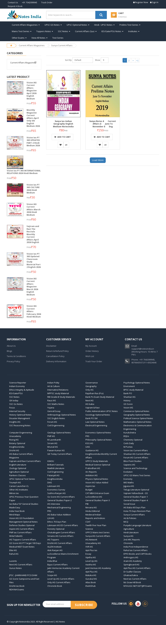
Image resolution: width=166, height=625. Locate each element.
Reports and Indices (95, 518)
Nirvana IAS (91, 507)
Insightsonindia (16, 446)
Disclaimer (51, 345)
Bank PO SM (91, 418)
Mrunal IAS (52, 446)
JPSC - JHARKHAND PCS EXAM (23, 575)
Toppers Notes (44, 31)
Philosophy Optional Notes (98, 439)
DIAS (49, 482)
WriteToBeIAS (16, 536)
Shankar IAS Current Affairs (137, 453)
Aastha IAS (90, 564)
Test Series (57, 37)
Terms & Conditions (16, 356)
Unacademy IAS (93, 543)
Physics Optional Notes (96, 478)
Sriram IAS (52, 443)
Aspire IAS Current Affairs (21, 528)
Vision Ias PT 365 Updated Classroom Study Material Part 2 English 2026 (34, 260)
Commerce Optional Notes (136, 411)
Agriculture (129, 528)
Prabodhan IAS (92, 468)
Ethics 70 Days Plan (56, 521)
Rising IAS (14, 439)
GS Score (128, 404)
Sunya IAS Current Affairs (97, 536)
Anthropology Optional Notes (61, 414)
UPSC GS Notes (53, 24)
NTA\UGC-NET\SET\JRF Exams (138, 585)
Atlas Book (90, 582)
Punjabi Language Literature (137, 525)
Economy (128, 478)
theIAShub (90, 585)
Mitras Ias (14, 493)
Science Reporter (17, 382)
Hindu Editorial (92, 511)
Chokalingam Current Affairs (61, 532)
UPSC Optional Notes (78, 24)
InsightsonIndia (54, 478)
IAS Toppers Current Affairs (22, 539)
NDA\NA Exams (16, 589)
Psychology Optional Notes (137, 382)
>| (137, 60)
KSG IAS (89, 443)
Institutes (133, 31)
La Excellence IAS (93, 496)
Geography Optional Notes (137, 414)
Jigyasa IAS (129, 486)
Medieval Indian (93, 514)
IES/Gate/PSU (16, 393)
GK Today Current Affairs (59, 453)
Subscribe (84, 605)
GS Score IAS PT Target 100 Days (25, 543)
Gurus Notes (15, 568)
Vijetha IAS (90, 557)
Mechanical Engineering (59, 507)
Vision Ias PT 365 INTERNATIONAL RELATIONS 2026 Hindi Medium (24, 172)
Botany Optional (17, 443)
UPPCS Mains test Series (97, 532)
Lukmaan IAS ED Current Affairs (62, 525)
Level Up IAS (91, 561)
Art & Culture (53, 386)
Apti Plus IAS (91, 571)
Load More (98, 160)
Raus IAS (51, 400)
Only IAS (89, 389)
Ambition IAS (91, 475)
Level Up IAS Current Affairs (60, 578)
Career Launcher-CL (19, 486)
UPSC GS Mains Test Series (137, 475)
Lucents (13, 561)
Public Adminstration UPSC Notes (101, 411)
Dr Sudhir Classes (132, 571)
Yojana (50, 407)
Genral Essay (53, 411)
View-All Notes (39, 37)
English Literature (17, 464)
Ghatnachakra (131, 575)
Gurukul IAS (91, 578)
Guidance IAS (92, 450)
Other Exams (19, 37)
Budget (88, 489)
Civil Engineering (55, 471)
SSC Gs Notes (16, 404)
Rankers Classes (17, 475)
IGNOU (50, 461)
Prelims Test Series (129, 24)
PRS (87, 436)
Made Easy (14, 507)
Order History (92, 351)
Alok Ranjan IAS (55, 550)
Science (89, 528)
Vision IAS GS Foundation (21, 518)
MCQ (126, 521)
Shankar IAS (130, 396)
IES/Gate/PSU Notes (112, 31)
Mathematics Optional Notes (137, 421)
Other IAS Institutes (18, 489)
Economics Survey (56, 489)
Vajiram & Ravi (92, 407)
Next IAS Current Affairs (20, 564)
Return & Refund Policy (57, 351)
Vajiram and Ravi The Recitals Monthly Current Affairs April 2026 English (33, 234)
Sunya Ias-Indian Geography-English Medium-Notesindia (63, 124)
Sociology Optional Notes (97, 414)
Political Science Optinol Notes (138, 418)
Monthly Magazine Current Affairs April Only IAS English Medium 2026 (33, 118)
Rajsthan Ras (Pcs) (94, 393)
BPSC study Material (133, 389)
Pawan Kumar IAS (56, 450)
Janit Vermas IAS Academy (98, 568)
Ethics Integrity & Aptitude (21, 389)
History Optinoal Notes (20, 414)
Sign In (154, 2)
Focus (12, 407)
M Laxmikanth (54, 439)
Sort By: (68, 60)
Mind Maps (14, 514)
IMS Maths (129, 482)
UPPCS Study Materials (96, 461)
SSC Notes (64, 31)
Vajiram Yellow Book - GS (136, 493)
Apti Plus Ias (91, 550)
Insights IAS (14, 421)
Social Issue (129, 503)
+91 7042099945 (29, 2)
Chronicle (128, 543)
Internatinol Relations (57, 389)
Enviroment (129, 386)
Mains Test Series (21, 31)
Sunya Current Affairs (61, 45)
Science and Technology (135, 468)
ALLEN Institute (54, 546)
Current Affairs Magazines (26, 24)
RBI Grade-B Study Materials (61, 396)
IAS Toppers (53, 539)
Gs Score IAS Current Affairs (61, 496)
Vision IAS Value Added (96, 482)
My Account (91, 345)
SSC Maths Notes (55, 404)
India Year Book (17, 511)
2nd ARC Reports (132, 539)
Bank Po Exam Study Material (99, 396)
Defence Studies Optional (22, 525)
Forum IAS (52, 421)
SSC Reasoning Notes (19, 425)
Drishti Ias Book (16, 585)
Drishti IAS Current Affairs (59, 543)
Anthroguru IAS (131, 557)
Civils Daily (129, 443)
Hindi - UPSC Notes (104, 24)
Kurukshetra (130, 432)
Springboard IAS (131, 564)
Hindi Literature (131, 532)
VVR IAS (89, 546)
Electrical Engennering (96, 425)
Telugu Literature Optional (136, 489)
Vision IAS (128, 407)
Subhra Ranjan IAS (56, 493)
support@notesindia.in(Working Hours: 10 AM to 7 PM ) (144, 351)
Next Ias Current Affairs (135, 578)
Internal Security (17, 411)
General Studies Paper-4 (136, 500)
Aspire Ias (90, 486)
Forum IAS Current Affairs (136, 457)
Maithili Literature (55, 468)
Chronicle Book (54, 585)
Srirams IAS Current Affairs (60, 536)
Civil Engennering (55, 425)
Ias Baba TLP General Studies (23, 503)
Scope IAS (52, 575)
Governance (91, 382)
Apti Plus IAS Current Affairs (137, 568)
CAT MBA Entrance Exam (97, 493)
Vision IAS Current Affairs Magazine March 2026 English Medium (32, 286)
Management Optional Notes (23, 521)
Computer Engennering (20, 432)
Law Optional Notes (95, 421)
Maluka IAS (90, 575)
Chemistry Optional (133, 439)
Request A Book (15, 6)
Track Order (46, 2)
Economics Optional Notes (98, 432)
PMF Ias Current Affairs (20, 532)
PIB (87, 503)
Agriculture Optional (19, 471)
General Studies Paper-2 (59, 500)
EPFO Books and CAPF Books (138, 553)
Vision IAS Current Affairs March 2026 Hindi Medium (33, 209)
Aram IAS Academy (133, 561)
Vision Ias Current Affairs (136, 450)
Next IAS (89, 400)
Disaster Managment (19, 418)
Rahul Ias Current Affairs (136, 550)
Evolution (128, 471)
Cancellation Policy (55, 356)
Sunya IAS (128, 536)
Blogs (9, 351)
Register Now (140, 2)
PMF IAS (51, 436)
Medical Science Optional (97, 464)
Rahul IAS (13, 553)
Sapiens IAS (129, 464)
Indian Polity (53, 382)
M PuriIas (128, 446)
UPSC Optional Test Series (22, 478)
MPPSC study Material (58, 393)
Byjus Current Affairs (57, 564)
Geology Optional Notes (59, 432)
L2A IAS (50, 518)
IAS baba (89, 404)
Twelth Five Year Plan (95, 525)
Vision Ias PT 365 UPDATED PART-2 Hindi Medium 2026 (33, 141)
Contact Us (13, 2)
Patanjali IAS (53, 475)
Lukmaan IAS (53, 486)
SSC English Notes (56, 418)
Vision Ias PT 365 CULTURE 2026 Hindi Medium (33, 188)
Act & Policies (130, 518)
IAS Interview (53, 503)
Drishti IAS (14, 450)
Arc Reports (91, 471)
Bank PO (128, 393)
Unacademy (15, 436)
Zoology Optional (17, 468)
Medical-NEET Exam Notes (22, 546)
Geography (91, 386)
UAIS (87, 446)
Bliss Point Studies (133, 461)
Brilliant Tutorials (55, 464)
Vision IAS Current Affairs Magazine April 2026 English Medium (32, 90)
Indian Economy (17, 386)
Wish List (89, 356)
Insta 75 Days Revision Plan (137, 511)
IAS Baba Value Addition (59, 514)
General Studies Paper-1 (136, 496)
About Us (11, 345)
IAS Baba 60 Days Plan (134, 507)
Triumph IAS (15, 482)
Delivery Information (56, 361)
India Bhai (52, 561)
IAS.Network (91, 539)
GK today (13, 400)
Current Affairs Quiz (86, 31)
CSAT (87, 521)
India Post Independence (136, 546)
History (127, 400)
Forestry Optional (55, 528)
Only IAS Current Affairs (58, 582)
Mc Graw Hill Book (132, 582)
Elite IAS (13, 550)
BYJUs (126, 436)
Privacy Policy (13, 361)
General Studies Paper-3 (97, 500)
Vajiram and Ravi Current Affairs (25, 461)
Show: (97, 60)
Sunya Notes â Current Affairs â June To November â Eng (102, 124)
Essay (88, 553)
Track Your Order (93, 361)
